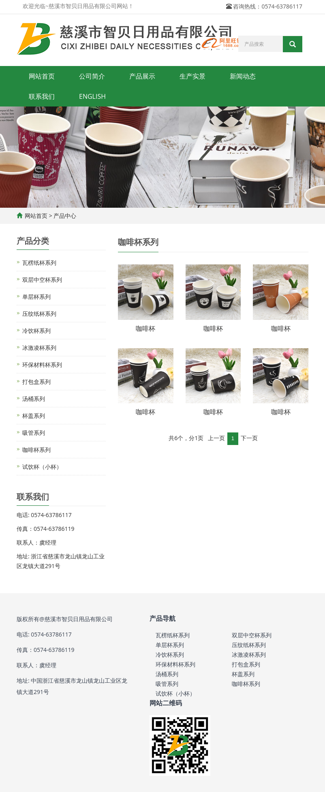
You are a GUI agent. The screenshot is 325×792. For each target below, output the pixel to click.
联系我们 (42, 96)
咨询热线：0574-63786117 (267, 6)
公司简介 (92, 76)
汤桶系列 (33, 398)
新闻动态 (243, 76)
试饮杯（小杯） (42, 467)
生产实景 (192, 76)
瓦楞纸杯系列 (39, 262)
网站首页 (42, 76)
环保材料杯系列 (42, 364)
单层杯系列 (36, 296)
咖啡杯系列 (36, 449)
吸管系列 (33, 432)
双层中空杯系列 (42, 279)
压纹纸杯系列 (39, 313)
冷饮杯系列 (36, 330)
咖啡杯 (145, 328)
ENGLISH (92, 96)
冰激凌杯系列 (39, 347)
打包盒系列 (36, 381)
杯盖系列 (33, 415)
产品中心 (64, 215)
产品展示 (142, 76)
